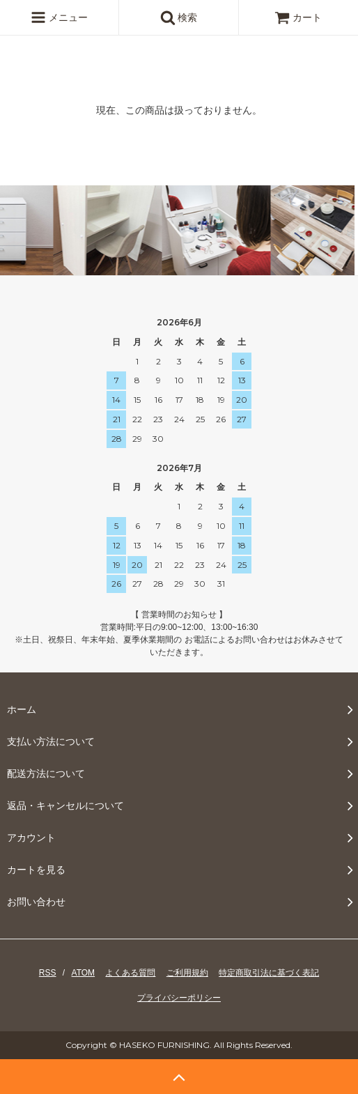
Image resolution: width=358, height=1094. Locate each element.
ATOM (83, 973)
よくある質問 (130, 973)
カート (298, 17)
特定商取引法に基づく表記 (269, 973)
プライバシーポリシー (179, 998)
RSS (47, 973)
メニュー (59, 17)
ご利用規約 (187, 973)
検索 (179, 17)
